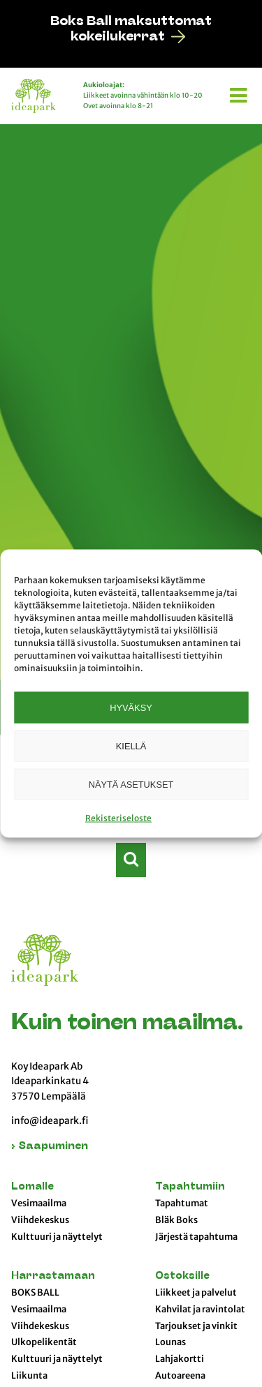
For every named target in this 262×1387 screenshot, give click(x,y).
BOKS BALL (35, 1293)
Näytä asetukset (131, 784)
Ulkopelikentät (44, 1342)
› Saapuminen (49, 1146)
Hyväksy (131, 707)
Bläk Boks (176, 1220)
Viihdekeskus (40, 1220)
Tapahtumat (181, 1203)
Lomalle (32, 1187)
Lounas (170, 1342)
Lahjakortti (179, 1359)
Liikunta (29, 1376)
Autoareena (180, 1376)
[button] (240, 93)
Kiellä (131, 745)
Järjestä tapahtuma (196, 1237)
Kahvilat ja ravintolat (200, 1309)
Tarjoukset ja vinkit (196, 1326)
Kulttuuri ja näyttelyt (57, 1237)
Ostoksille (182, 1276)
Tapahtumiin (190, 1187)
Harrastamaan (53, 1276)
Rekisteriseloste (118, 818)
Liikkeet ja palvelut (196, 1293)
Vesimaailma (38, 1203)
